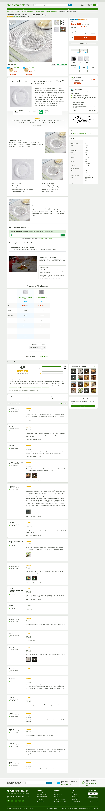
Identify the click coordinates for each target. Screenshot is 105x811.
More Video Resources (44, 263)
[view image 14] (80, 391)
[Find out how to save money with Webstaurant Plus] (8, 68)
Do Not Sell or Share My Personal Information (88, 808)
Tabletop (48, 9)
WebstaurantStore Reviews (60, 801)
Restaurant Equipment (14, 9)
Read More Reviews (37, 125)
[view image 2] (80, 371)
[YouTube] (12, 801)
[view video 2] (34, 475)
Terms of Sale (50, 808)
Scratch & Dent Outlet (58, 794)
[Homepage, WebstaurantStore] (19, 5)
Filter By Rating (51, 396)
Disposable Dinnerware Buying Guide (84, 133)
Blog (55, 792)
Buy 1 (72, 21)
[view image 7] (87, 378)
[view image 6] (80, 378)
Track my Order (92, 796)
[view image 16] (93, 391)
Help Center (92, 793)
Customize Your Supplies (42, 797)
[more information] (89, 91)
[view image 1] (28, 475)
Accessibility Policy (72, 808)
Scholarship (74, 799)
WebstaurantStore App (42, 796)
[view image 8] (93, 378)
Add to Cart (13, 74)
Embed (47, 267)
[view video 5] (74, 378)
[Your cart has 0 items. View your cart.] (95, 5)
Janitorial (79, 9)
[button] (56, 22)
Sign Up (49, 783)
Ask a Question (62, 64)
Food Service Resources (59, 799)
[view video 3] (87, 371)
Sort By (10, 396)
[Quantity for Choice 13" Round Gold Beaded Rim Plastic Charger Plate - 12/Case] (9, 74)
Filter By (30, 396)
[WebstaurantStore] (19, 791)
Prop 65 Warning (44, 356)
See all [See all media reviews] (95, 366)
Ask (63, 235)
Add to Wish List (83, 43)
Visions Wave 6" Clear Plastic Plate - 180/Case (25, 298)
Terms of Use (43, 238)
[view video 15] (87, 391)
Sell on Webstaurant (76, 801)
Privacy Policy (50, 238)
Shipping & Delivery (93, 801)
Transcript (42, 267)
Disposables (55, 9)
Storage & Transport (70, 9)
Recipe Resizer (40, 799)
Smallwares (31, 9)
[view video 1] (74, 371)
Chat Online (91, 799)
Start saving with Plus (66, 784)
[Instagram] (8, 801)
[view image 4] (93, 371)
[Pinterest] (23, 801)
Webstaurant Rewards (41, 794)
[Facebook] (16, 801)
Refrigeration (24, 9)
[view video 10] (80, 384)
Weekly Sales (57, 796)
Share (53, 64)
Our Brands (74, 794)
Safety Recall (56, 803)
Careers (73, 796)
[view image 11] (87, 384)
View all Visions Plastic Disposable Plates (83, 125)
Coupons (56, 797)
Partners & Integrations (42, 801)
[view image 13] (74, 391)
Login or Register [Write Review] (83, 406)
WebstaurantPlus (40, 792)
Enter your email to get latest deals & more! (14, 783)
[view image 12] (93, 384)
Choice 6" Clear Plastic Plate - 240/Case (42, 298)
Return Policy (75, 803)
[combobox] (50, 5)
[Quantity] (72, 38)
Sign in (93, 32)
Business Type (93, 9)
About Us (74, 792)
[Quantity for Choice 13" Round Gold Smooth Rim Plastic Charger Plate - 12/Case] (25, 74)
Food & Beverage (40, 9)
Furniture (62, 9)
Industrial (85, 9)
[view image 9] (74, 384)
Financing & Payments (76, 797)
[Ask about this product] (38, 235)
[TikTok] (19, 801)
